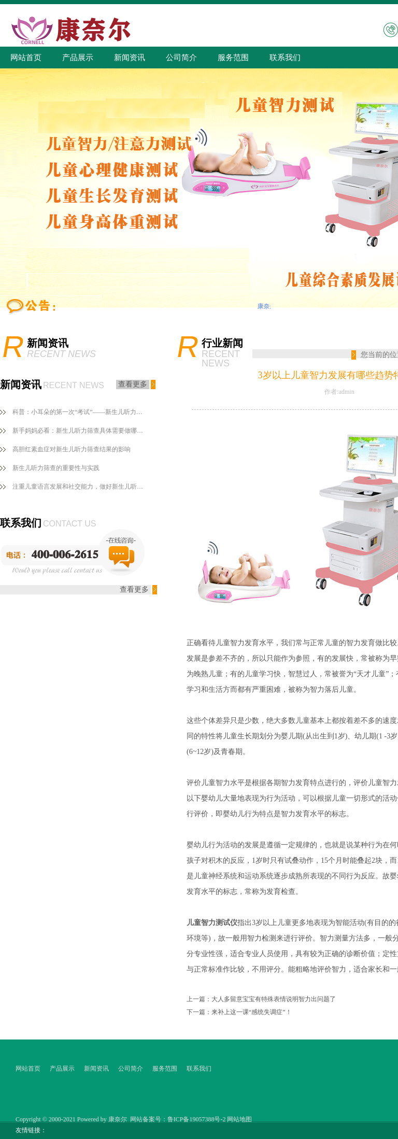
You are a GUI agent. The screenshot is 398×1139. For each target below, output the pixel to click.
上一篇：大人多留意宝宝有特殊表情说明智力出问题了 (261, 999)
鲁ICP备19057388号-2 (196, 1119)
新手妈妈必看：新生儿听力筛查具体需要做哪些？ (79, 430)
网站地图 (239, 1119)
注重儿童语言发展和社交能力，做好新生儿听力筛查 (79, 486)
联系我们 (285, 57)
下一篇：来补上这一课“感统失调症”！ (239, 1012)
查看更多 (132, 384)
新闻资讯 (129, 57)
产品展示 (77, 57)
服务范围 (233, 57)
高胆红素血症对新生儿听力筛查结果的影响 (71, 449)
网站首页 (25, 57)
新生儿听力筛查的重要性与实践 (56, 468)
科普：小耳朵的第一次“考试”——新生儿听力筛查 (79, 412)
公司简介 (181, 57)
